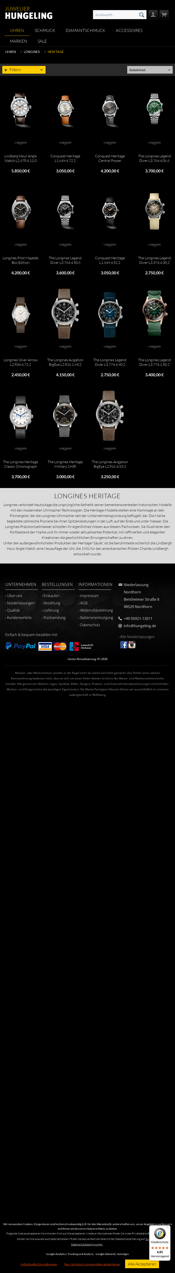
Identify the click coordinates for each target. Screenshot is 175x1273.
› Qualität (12, 610)
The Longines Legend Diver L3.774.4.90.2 (109, 362)
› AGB (83, 602)
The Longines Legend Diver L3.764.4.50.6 (65, 260)
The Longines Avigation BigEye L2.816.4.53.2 (110, 464)
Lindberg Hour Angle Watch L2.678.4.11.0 (20, 158)
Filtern (13, 69)
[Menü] (167, 1228)
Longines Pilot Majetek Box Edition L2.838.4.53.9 (21, 260)
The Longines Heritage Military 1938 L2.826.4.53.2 (65, 464)
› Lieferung (50, 610)
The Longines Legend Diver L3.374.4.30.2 (154, 260)
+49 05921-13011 (138, 618)
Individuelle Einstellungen (39, 1264)
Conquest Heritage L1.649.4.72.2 (65, 158)
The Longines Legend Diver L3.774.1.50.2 (154, 362)
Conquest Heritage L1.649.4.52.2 (110, 260)
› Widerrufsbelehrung (95, 610)
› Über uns (13, 595)
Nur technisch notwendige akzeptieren (92, 1264)
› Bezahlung (51, 602)
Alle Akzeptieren (142, 1263)
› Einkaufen (50, 595)
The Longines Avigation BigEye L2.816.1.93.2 (65, 362)
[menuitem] (120, 14)
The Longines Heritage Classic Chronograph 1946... (20, 464)
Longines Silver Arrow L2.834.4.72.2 (21, 362)
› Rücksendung (53, 617)
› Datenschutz (89, 624)
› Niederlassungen (19, 602)
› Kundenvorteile (18, 617)
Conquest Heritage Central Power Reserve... (110, 158)
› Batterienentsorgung (95, 617)
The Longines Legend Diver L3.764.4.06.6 (154, 158)
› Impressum (88, 595)
